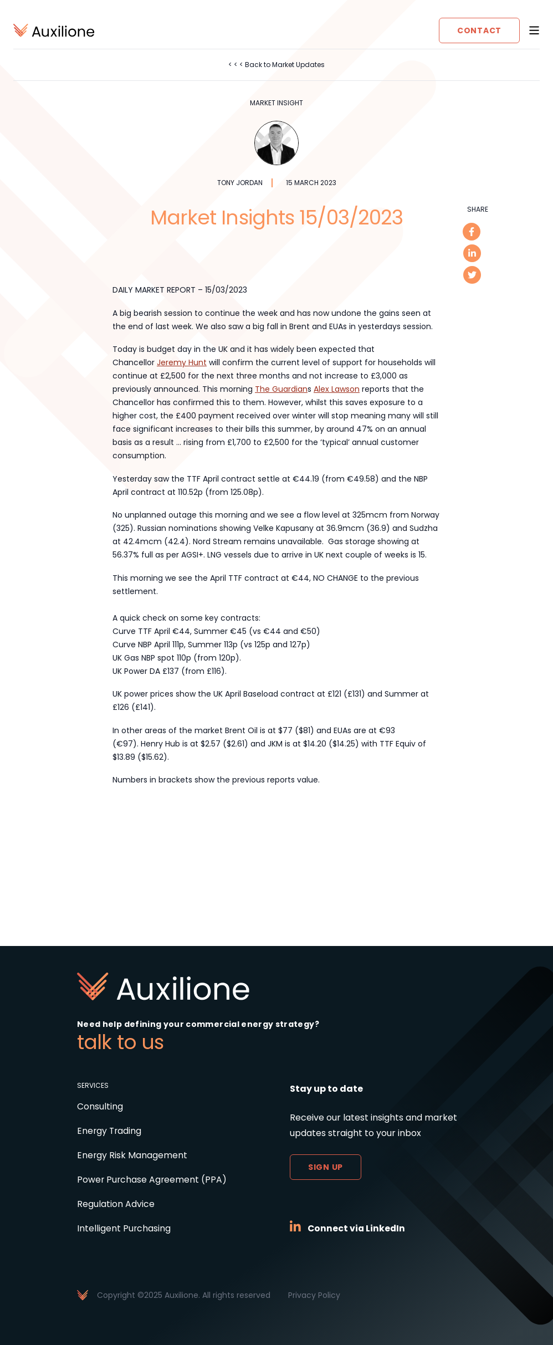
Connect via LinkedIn (357, 1228)
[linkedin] (471, 254)
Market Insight (276, 103)
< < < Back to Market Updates (276, 64)
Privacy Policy (314, 1295)
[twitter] (471, 276)
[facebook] (471, 232)
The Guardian (281, 389)
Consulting (100, 1106)
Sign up (325, 1167)
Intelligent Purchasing (124, 1228)
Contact (479, 30)
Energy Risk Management (132, 1155)
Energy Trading (110, 1130)
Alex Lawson (337, 389)
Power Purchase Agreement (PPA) (152, 1179)
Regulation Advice (116, 1204)
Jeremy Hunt (182, 362)
